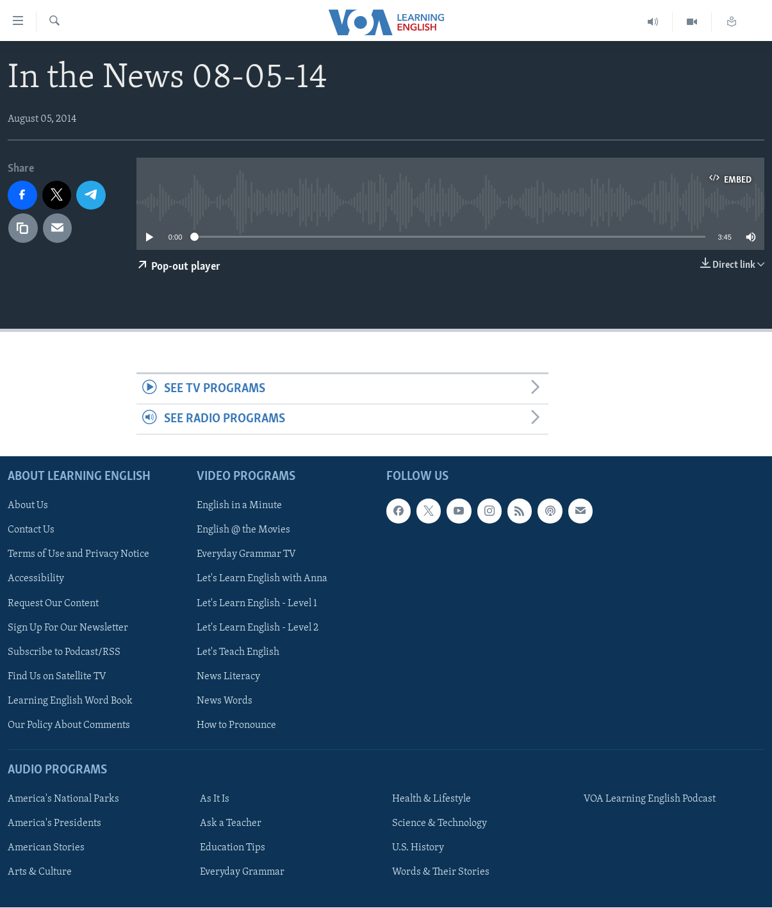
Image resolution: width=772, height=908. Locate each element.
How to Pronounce (236, 725)
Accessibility (36, 579)
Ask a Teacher (230, 824)
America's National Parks (63, 800)
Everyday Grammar (242, 873)
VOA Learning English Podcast (650, 800)
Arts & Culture (40, 873)
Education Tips (232, 848)
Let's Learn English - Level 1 (257, 603)
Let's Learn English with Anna (262, 579)
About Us (28, 506)
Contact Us (31, 530)
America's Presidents (54, 824)
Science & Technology (439, 824)
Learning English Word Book (70, 701)
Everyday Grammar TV (246, 555)
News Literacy (228, 677)
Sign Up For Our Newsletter (68, 628)
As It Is (214, 800)
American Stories (46, 848)
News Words (224, 701)
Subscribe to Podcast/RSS (64, 652)
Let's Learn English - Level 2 (257, 628)
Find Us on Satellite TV (57, 677)
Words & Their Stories (440, 873)
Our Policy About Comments (69, 725)
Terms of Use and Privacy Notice (78, 555)
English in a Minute (239, 506)
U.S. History (418, 848)
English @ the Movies (243, 530)
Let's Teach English (238, 652)
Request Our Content (53, 603)
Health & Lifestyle (431, 800)
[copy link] (23, 228)
